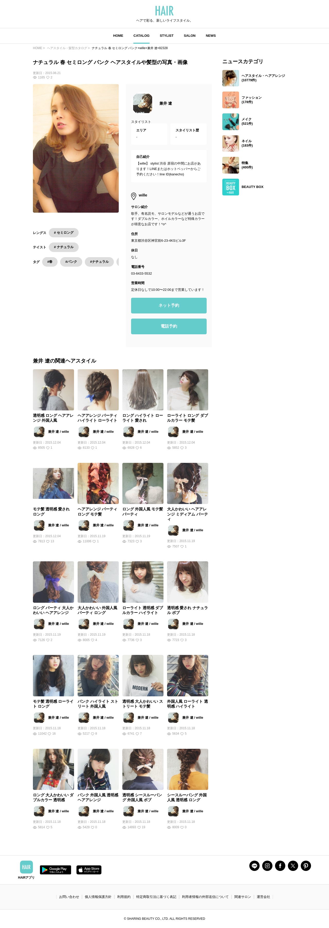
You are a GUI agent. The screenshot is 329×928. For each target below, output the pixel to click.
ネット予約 (169, 305)
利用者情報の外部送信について (205, 897)
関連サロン (242, 897)
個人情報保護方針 (98, 897)
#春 (49, 262)
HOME (118, 36)
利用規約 (124, 897)
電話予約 (169, 326)
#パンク (71, 262)
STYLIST (166, 36)
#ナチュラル (99, 262)
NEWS (211, 36)
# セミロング (64, 233)
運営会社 (263, 897)
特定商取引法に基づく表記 (156, 897)
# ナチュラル (64, 247)
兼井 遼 (165, 103)
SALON (190, 36)
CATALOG (141, 36)
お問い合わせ (69, 897)
